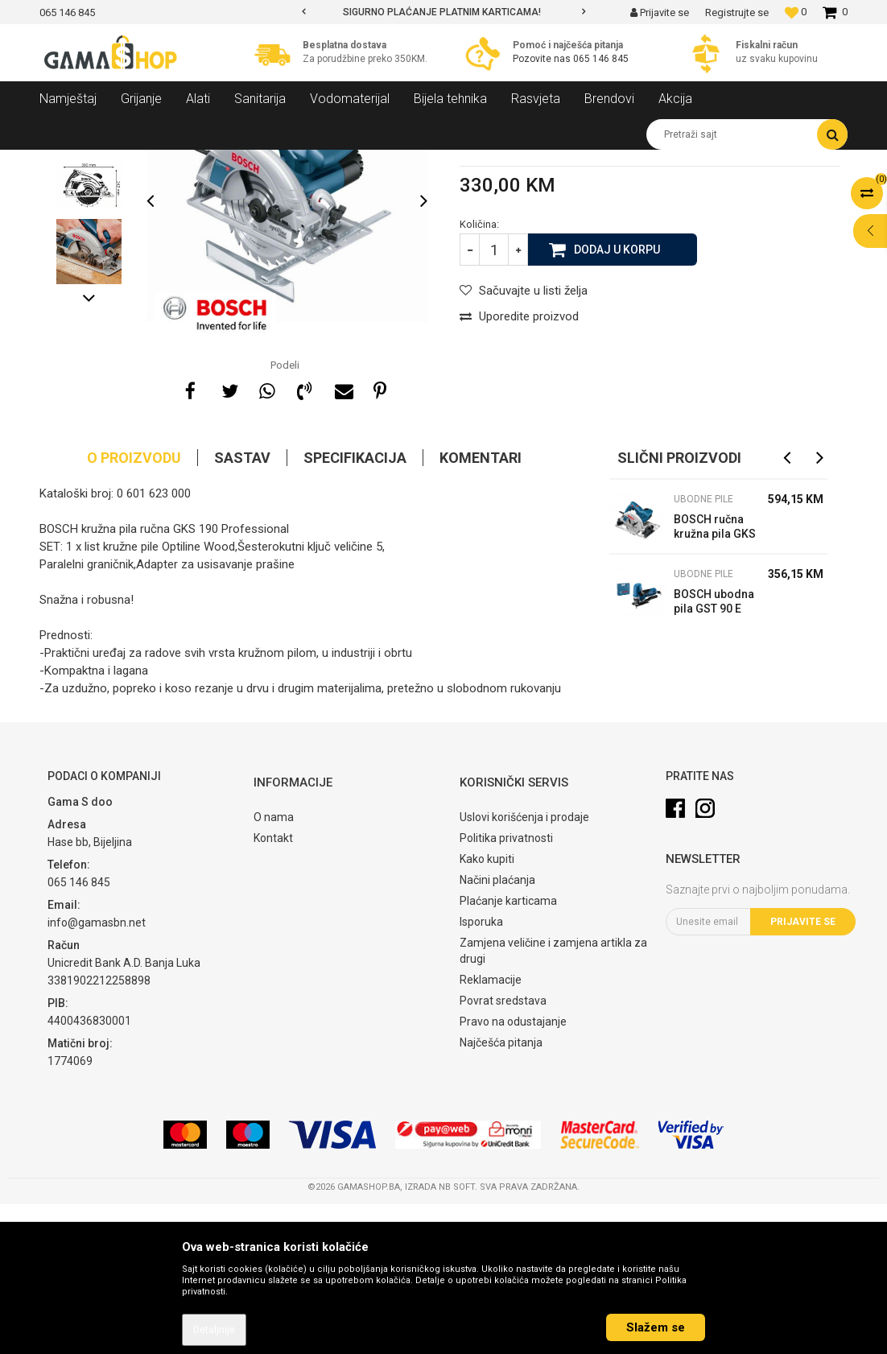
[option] (443, 12)
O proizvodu (134, 607)
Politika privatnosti (506, 987)
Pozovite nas (543, 58)
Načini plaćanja (497, 1029)
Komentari (480, 607)
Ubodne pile (294, 161)
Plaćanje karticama (508, 1050)
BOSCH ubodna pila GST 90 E (714, 751)
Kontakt (273, 987)
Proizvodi (126, 161)
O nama (274, 966)
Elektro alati (226, 161)
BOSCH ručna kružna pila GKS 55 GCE (715, 678)
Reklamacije (491, 1129)
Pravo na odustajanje (513, 1171)
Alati (173, 161)
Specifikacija (354, 607)
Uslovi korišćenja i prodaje (524, 966)
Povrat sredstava (503, 1150)
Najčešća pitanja (501, 1192)
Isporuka (481, 1071)
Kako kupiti (487, 1008)
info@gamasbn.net (96, 1072)
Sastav (242, 607)
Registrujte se (737, 12)
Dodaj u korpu (617, 398)
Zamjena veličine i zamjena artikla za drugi (553, 1100)
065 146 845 (601, 58)
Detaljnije (214, 1329)
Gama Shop (64, 161)
